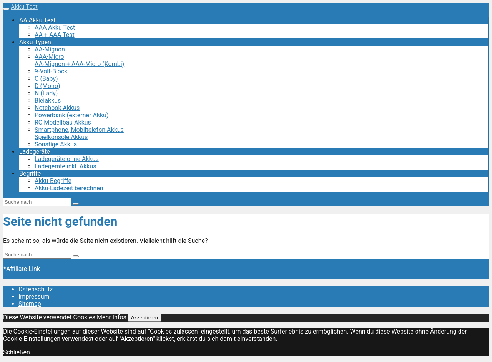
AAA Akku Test (55, 27)
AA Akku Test (37, 20)
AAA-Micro (49, 56)
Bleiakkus (48, 100)
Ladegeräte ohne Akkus (67, 159)
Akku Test (24, 6)
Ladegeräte (34, 151)
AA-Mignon (50, 49)
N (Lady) (46, 93)
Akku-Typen (35, 42)
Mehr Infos (111, 317)
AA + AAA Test (55, 34)
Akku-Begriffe (53, 180)
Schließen (16, 352)
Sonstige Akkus (56, 144)
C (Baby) (46, 78)
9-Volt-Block (51, 71)
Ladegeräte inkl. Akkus (65, 166)
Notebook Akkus (57, 107)
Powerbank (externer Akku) (71, 115)
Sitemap (29, 303)
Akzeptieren (144, 317)
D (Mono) (47, 86)
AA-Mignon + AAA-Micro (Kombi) (79, 64)
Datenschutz (35, 289)
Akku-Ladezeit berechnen (69, 188)
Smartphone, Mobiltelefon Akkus (79, 129)
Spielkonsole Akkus (61, 137)
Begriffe (30, 173)
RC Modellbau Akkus (63, 122)
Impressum (34, 296)
